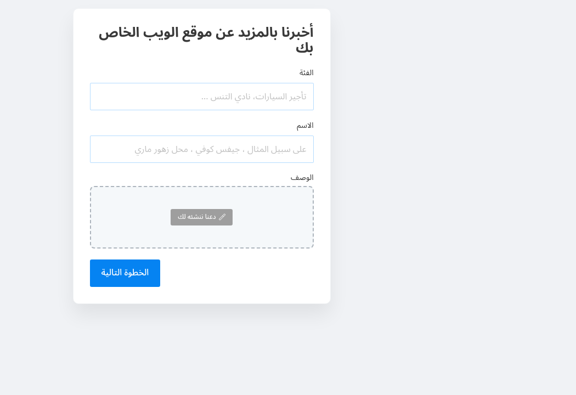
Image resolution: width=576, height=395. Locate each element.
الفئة (307, 72)
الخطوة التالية (125, 272)
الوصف (302, 177)
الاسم (305, 125)
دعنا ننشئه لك (201, 217)
